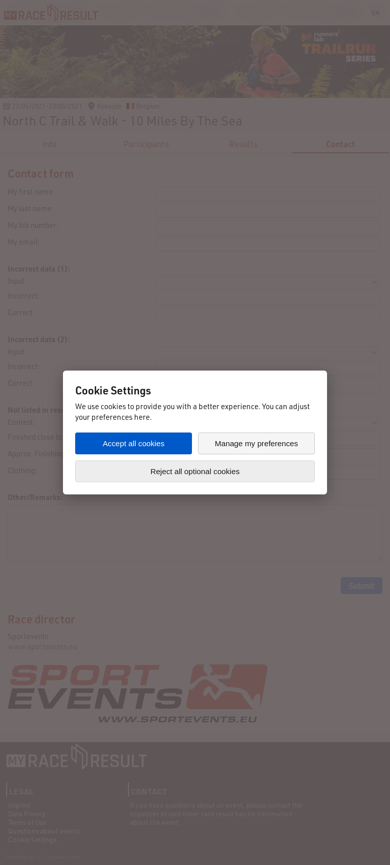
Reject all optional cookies (195, 471)
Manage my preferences (256, 443)
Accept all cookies (134, 443)
